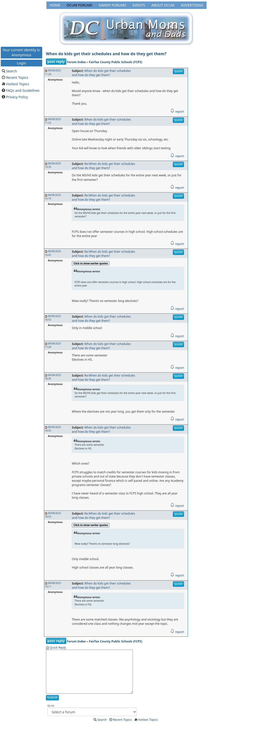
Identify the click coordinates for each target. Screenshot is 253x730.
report (177, 111)
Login (21, 62)
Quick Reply (58, 647)
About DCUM (163, 5)
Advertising (192, 5)
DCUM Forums (79, 5)
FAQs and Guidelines (22, 90)
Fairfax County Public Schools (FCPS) (115, 62)
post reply (56, 61)
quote (178, 71)
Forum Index (76, 62)
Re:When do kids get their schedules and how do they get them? (103, 166)
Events (139, 5)
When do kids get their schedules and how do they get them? (106, 53)
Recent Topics (17, 77)
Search (11, 71)
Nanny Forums (112, 5)
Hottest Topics (17, 84)
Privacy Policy (17, 97)
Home (55, 5)
